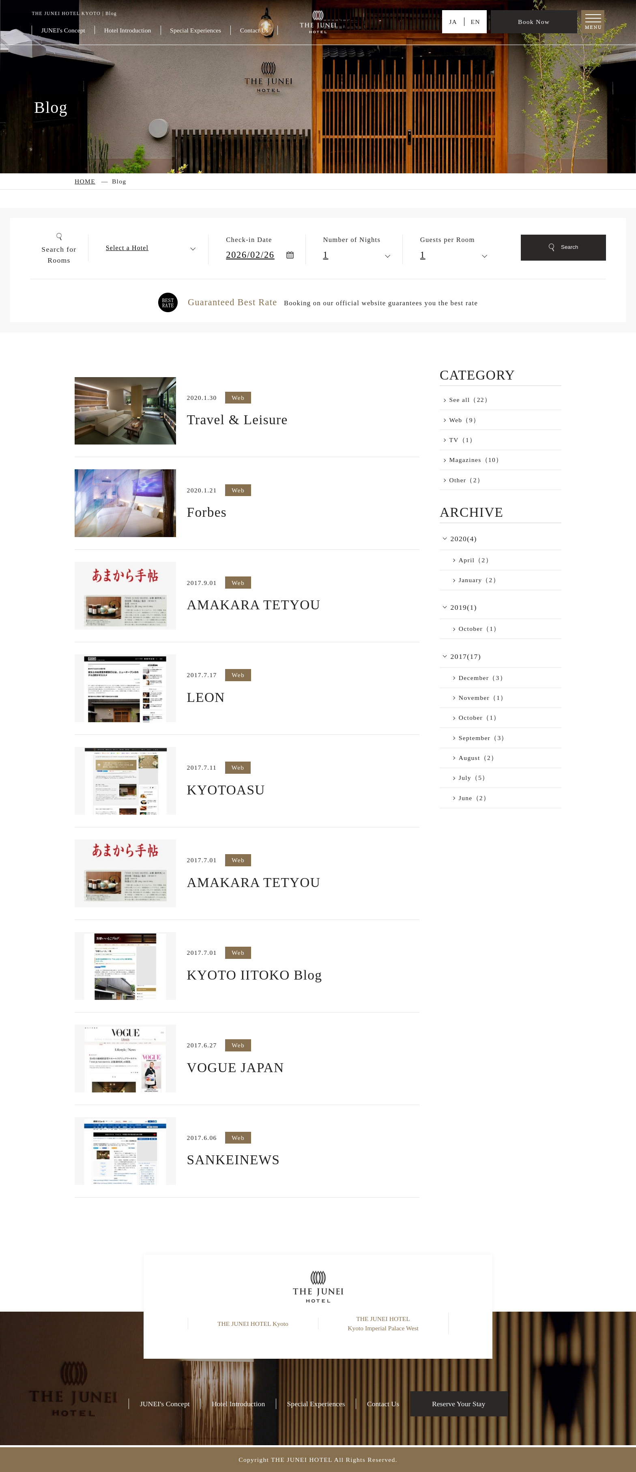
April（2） (475, 560)
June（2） (474, 797)
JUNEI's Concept (63, 30)
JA (453, 21)
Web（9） (464, 420)
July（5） (474, 777)
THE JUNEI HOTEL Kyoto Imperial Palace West (383, 1323)
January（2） (479, 579)
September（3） (483, 737)
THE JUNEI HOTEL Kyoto (252, 1323)
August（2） (478, 757)
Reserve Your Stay (458, 1404)
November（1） (483, 697)
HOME (85, 181)
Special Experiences (195, 30)
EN (475, 21)
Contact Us (254, 30)
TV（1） (462, 439)
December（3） (483, 677)
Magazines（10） (476, 459)
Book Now (534, 21)
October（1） (480, 628)
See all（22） (470, 399)
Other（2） (466, 480)
